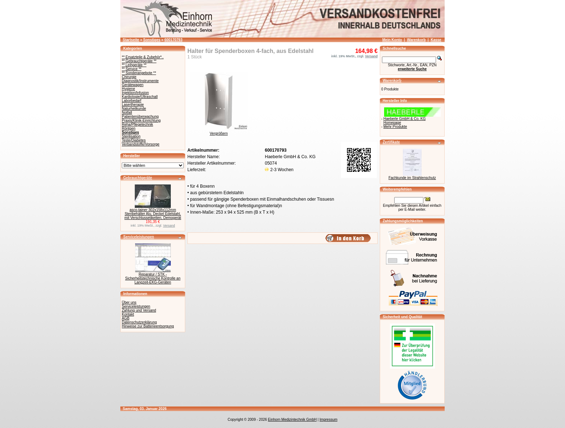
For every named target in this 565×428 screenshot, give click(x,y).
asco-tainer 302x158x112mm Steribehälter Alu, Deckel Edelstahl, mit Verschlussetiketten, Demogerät (152, 214)
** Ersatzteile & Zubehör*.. (143, 57)
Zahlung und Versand (139, 310)
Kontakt (128, 314)
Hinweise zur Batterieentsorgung (148, 326)
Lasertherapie (133, 105)
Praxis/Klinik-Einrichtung (141, 120)
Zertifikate (391, 142)
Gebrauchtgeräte (137, 178)
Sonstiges (151, 40)
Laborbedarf (131, 101)
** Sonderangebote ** (139, 73)
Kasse (436, 40)
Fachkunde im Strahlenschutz (412, 178)
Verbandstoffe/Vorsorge (140, 144)
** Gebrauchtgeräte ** (139, 61)
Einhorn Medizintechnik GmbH (292, 420)
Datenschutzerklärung (139, 322)
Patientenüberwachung (140, 117)
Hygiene (128, 89)
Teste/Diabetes (134, 140)
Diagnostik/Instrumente (140, 81)
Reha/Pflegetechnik (137, 124)
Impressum (328, 420)
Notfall (127, 113)
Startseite (131, 40)
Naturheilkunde (134, 109)
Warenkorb (416, 40)
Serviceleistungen (138, 237)
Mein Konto (392, 40)
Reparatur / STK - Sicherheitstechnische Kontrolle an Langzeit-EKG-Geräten (152, 278)
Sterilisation (131, 136)
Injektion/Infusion (135, 93)
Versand (169, 225)
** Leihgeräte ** (134, 65)
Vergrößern (219, 131)
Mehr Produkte (395, 127)
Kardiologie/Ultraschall (140, 97)
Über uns (129, 302)
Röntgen (128, 128)
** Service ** (131, 69)
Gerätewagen (132, 85)
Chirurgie (129, 77)
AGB (125, 318)
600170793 (173, 40)
